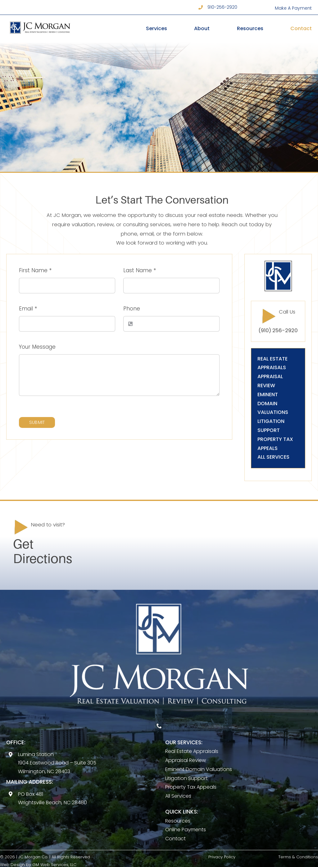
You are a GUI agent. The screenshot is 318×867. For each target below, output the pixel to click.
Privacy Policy (221, 857)
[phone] (159, 725)
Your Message (37, 347)
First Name (35, 270)
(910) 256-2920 (278, 330)
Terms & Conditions (298, 857)
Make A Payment (293, 8)
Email (28, 308)
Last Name (139, 270)
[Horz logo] (40, 21)
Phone (131, 308)
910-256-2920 (222, 7)
